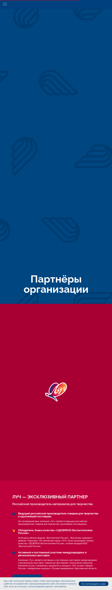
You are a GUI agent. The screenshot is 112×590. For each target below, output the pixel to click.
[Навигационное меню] (5, 4)
